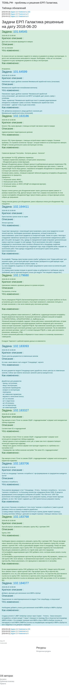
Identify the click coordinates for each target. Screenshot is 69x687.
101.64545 (20, 31)
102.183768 (21, 516)
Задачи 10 (14, 14)
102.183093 (21, 346)
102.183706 (21, 463)
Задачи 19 (14, 12)
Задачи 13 (14, 16)
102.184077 (21, 583)
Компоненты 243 (24, 12)
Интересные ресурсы (43, 651)
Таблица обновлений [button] (14, 8)
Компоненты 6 (23, 14)
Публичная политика (7, 681)
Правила (3, 684)
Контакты (3, 679)
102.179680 (21, 275)
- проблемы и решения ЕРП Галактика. (30, 2)
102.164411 (21, 206)
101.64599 (20, 71)
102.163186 (21, 116)
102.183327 (21, 410)
